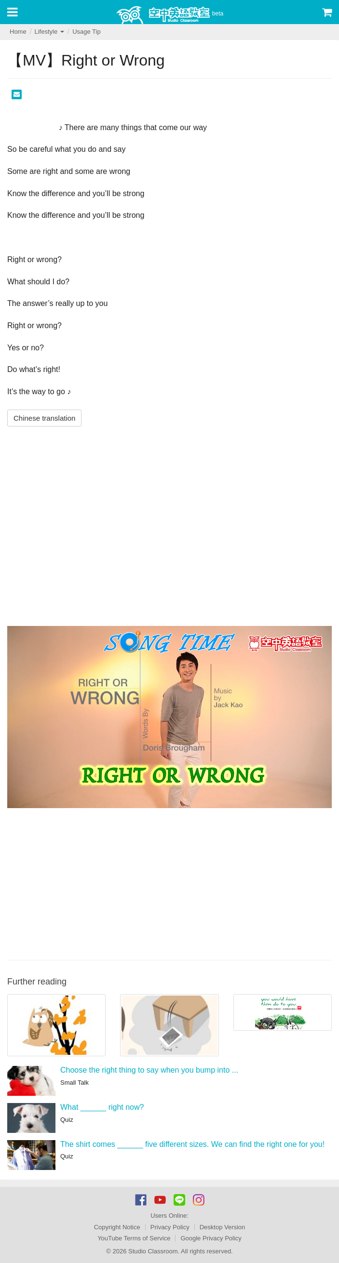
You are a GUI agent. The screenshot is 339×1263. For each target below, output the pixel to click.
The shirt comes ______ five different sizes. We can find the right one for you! (192, 1144)
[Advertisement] (169, 882)
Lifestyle (49, 31)
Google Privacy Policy (210, 1238)
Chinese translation (44, 418)
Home (18, 31)
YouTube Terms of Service (133, 1238)
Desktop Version (222, 1227)
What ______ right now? (102, 1107)
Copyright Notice (117, 1227)
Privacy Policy (170, 1227)
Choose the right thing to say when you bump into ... (149, 1070)
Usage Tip (86, 31)
